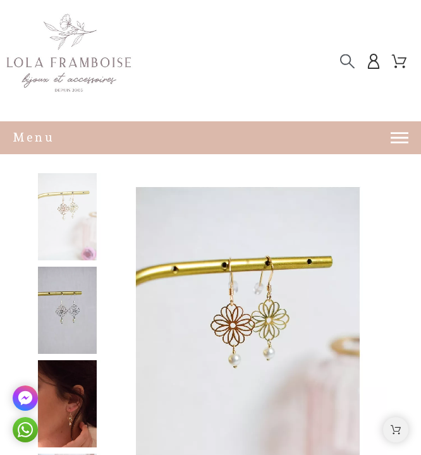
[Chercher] (347, 61)
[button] (395, 429)
